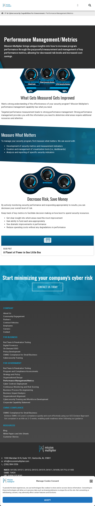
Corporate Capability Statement (16, 402)
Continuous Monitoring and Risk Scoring (21, 387)
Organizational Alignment (14, 396)
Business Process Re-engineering (18, 390)
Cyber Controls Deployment (15, 384)
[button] (91, 481)
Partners (7, 320)
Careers (6, 329)
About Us (7, 313)
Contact (6, 332)
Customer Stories (11, 437)
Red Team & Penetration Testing (17, 342)
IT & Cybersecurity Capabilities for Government (24, 13)
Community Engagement (13, 316)
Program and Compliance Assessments (20, 371)
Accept (47, 499)
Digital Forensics (10, 345)
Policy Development (11, 352)
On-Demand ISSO (10, 349)
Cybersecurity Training (13, 358)
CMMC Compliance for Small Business (20, 355)
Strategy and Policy (11, 374)
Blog (5, 431)
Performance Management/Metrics (18, 381)
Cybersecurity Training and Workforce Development (25, 399)
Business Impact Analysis (14, 393)
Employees (8, 326)
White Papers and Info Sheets (16, 434)
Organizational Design (12, 378)
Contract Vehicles (11, 323)
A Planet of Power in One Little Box (22, 252)
